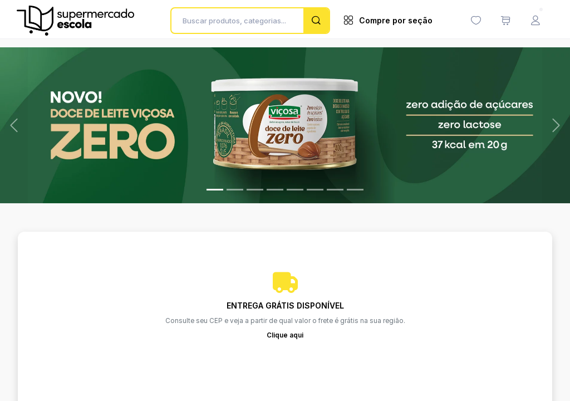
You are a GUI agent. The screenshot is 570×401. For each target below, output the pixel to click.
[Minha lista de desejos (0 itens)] (476, 20)
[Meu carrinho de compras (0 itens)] (505, 20)
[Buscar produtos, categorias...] (240, 20)
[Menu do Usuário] (535, 20)
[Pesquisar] (316, 20)
